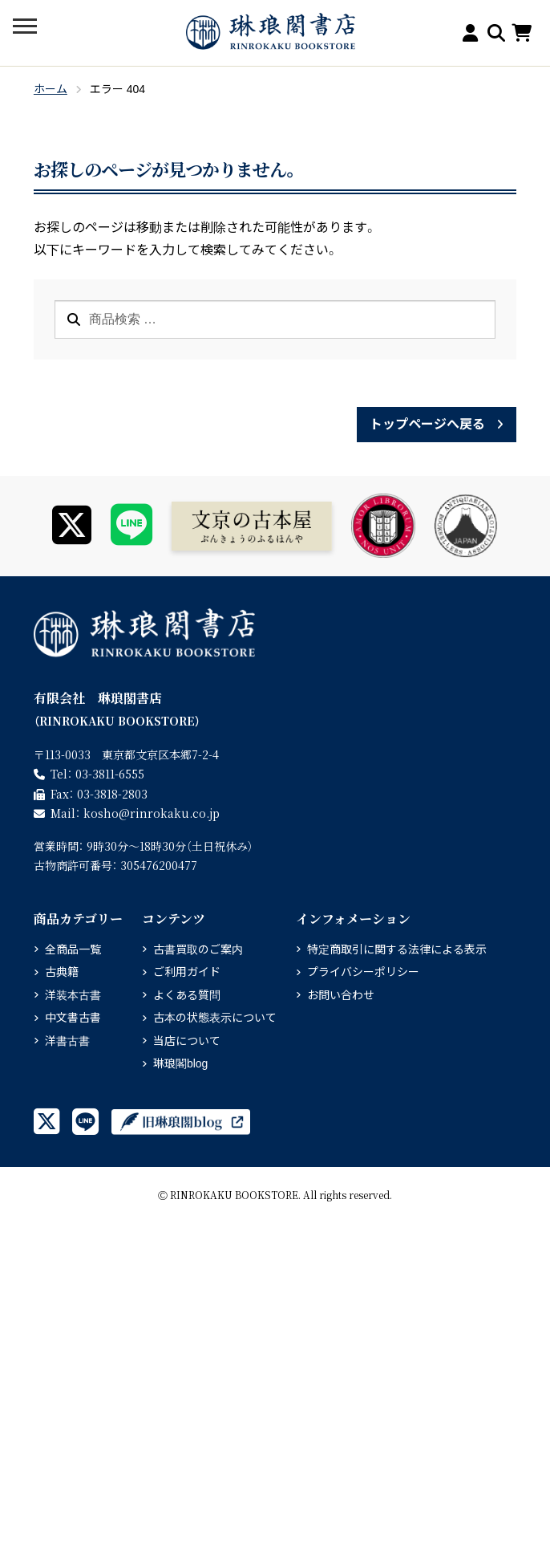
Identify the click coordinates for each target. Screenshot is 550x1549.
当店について (186, 1041)
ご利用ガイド (186, 972)
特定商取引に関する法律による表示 (397, 949)
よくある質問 (186, 995)
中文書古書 (73, 1017)
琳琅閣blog (180, 1063)
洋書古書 (67, 1041)
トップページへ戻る (427, 424)
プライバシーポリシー (363, 972)
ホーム (50, 89)
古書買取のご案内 (198, 949)
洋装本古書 (73, 995)
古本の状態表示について (215, 1017)
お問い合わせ (340, 995)
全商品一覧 (73, 949)
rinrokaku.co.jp (151, 813)
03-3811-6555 (109, 774)
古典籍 (62, 972)
